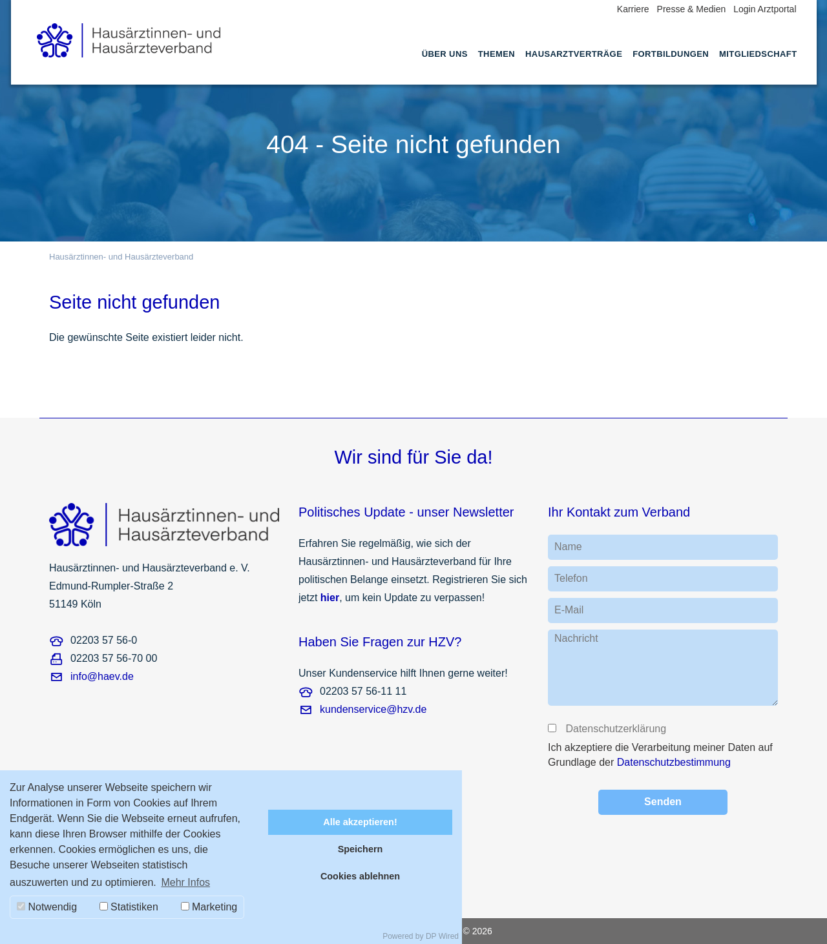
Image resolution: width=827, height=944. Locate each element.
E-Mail (568, 609)
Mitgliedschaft (758, 54)
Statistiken (128, 906)
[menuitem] (445, 66)
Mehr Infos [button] (185, 882)
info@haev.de (102, 676)
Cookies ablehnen (360, 876)
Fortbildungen (671, 54)
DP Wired (442, 936)
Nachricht (576, 638)
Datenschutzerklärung (615, 728)
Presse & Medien (691, 9)
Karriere (633, 9)
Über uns (445, 54)
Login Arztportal (764, 9)
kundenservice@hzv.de (373, 709)
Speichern (360, 849)
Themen (496, 54)
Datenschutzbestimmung (674, 762)
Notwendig (47, 906)
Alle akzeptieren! (360, 822)
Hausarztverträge (573, 54)
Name (568, 546)
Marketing (209, 906)
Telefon (571, 578)
